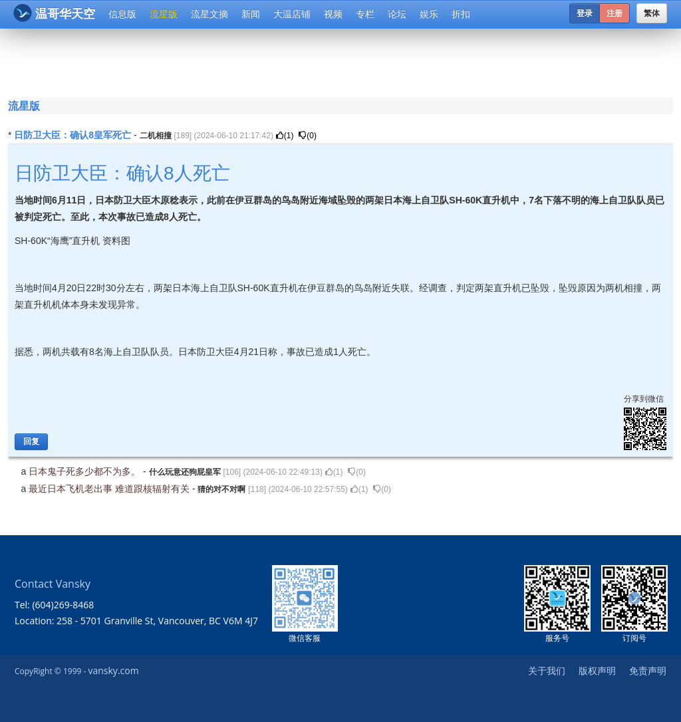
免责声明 (647, 670)
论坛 (397, 14)
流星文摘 (209, 14)
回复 (31, 441)
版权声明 (597, 670)
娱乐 (429, 14)
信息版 (122, 14)
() (285, 135)
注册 (614, 13)
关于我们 (546, 670)
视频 (333, 14)
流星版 (164, 14)
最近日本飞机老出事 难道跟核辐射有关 (110, 488)
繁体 (652, 13)
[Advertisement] (343, 61)
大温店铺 (292, 14)
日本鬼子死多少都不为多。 (86, 471)
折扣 (461, 14)
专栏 (365, 14)
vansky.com (113, 670)
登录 (585, 13)
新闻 (250, 14)
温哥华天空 (54, 13)
